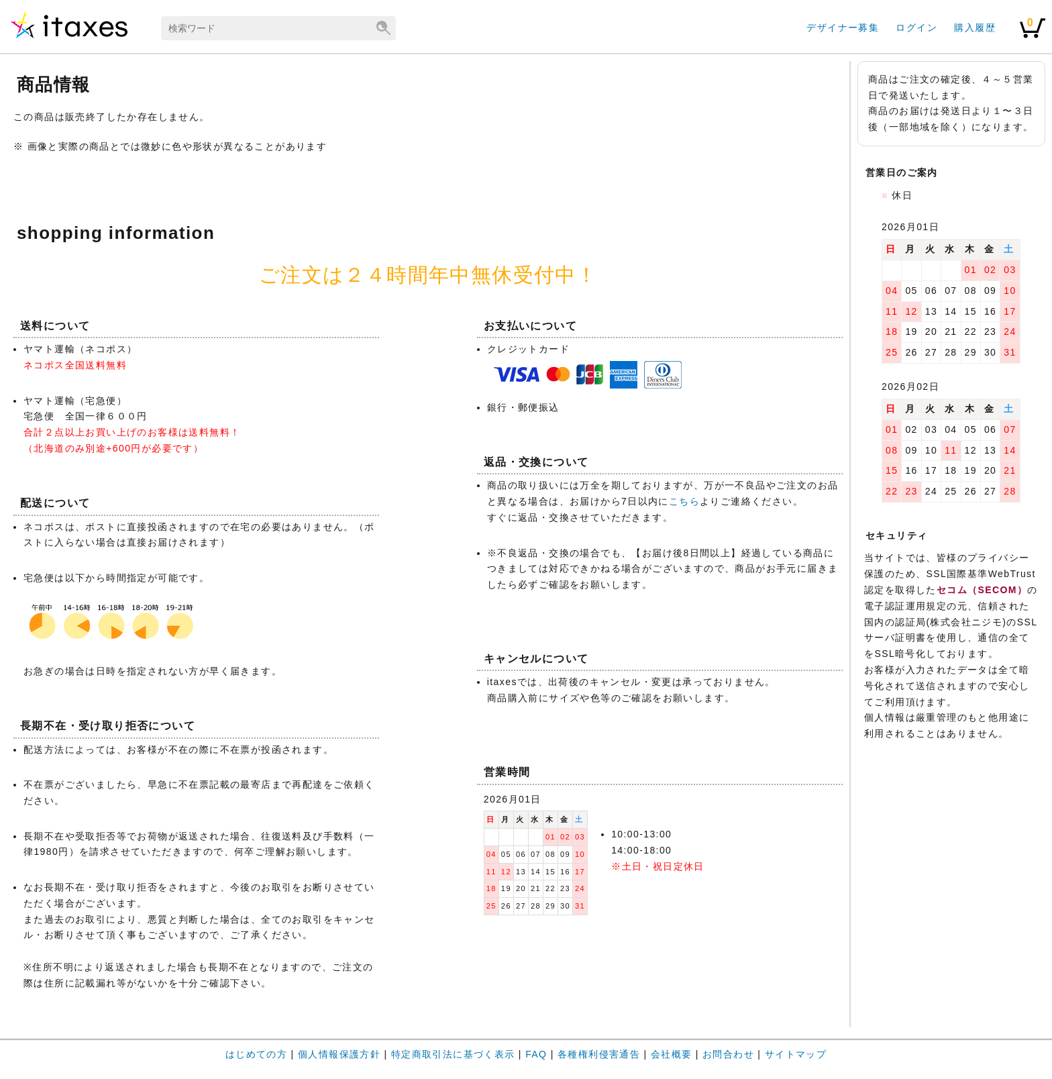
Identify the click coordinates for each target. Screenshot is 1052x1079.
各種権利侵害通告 (599, 1054)
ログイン (916, 27)
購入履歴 (975, 27)
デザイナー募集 (842, 27)
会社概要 (671, 1054)
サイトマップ (796, 1054)
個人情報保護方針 (339, 1054)
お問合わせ (728, 1054)
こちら (684, 501)
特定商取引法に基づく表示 (453, 1054)
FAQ (536, 1054)
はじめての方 (256, 1054)
